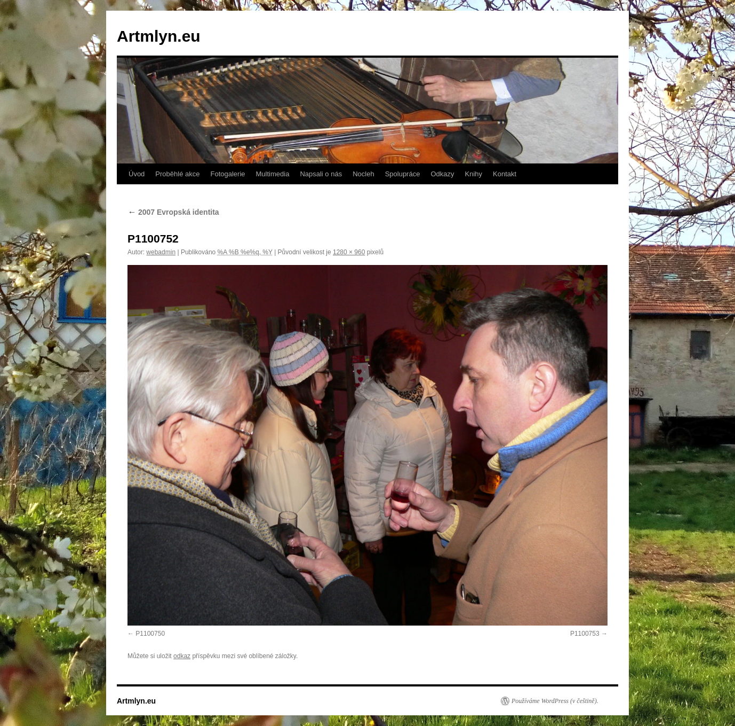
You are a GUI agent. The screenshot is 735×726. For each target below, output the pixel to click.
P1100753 (585, 633)
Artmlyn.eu (159, 36)
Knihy (474, 174)
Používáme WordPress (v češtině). (555, 701)
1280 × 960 (349, 252)
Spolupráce (402, 174)
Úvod (137, 174)
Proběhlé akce (177, 174)
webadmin (160, 252)
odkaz (181, 656)
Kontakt (504, 174)
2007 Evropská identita (173, 212)
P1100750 (150, 633)
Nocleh (363, 174)
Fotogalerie (227, 174)
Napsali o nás (321, 174)
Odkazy (442, 174)
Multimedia (273, 174)
